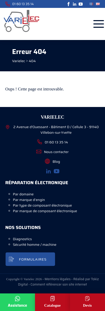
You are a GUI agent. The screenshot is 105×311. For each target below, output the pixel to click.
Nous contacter (52, 152)
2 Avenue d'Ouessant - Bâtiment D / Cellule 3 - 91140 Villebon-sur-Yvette (52, 129)
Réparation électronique (36, 182)
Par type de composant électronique (42, 205)
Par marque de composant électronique (45, 211)
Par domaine (23, 194)
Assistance (17, 305)
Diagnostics (22, 239)
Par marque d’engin (29, 199)
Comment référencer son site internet (58, 284)
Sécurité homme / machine (35, 244)
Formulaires (33, 259)
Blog (52, 161)
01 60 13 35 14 (19, 4)
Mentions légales (58, 279)
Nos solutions (23, 227)
